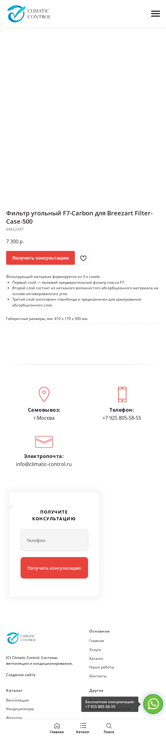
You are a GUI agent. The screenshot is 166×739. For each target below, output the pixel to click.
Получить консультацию (54, 568)
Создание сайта (20, 674)
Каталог (96, 658)
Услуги (95, 649)
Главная (96, 640)
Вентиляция (17, 700)
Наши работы (101, 667)
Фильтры (14, 717)
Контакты (97, 676)
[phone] (54, 540)
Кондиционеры (20, 708)
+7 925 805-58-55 (100, 706)
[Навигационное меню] (155, 14)
